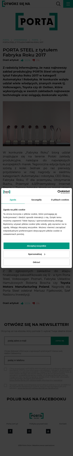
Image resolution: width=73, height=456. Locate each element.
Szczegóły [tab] (36, 200)
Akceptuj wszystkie (36, 246)
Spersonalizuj (36, 254)
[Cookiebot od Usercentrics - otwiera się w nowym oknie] (57, 192)
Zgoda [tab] (13, 200)
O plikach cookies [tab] (60, 200)
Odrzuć (36, 262)
